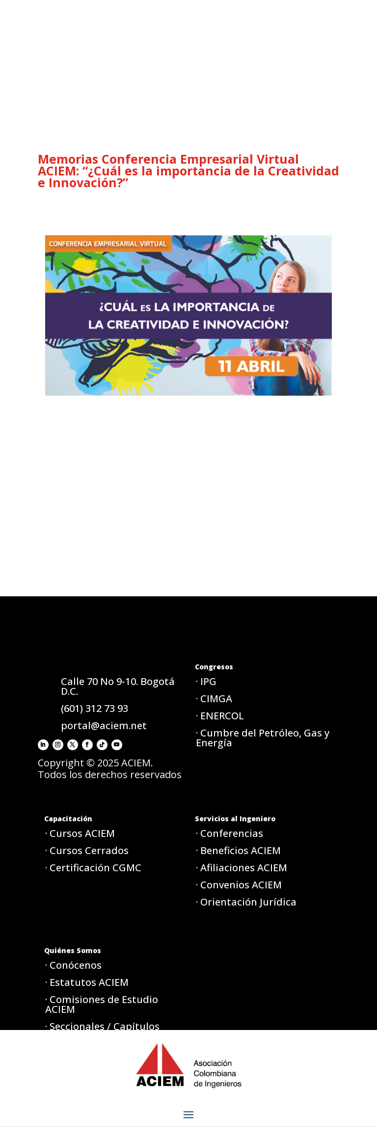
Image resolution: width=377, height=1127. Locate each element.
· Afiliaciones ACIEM (241, 867)
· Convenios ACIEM (239, 884)
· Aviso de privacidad (93, 1080)
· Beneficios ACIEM (238, 850)
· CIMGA (214, 698)
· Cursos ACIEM (80, 833)
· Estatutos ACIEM (87, 982)
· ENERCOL (220, 715)
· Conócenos (73, 965)
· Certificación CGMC (93, 867)
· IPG (206, 681)
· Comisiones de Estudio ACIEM (101, 1004)
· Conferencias (229, 833)
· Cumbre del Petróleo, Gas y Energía (262, 737)
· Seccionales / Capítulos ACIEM (102, 1031)
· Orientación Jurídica (246, 901)
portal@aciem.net (104, 725)
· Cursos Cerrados (87, 850)
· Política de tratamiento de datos (110, 1058)
